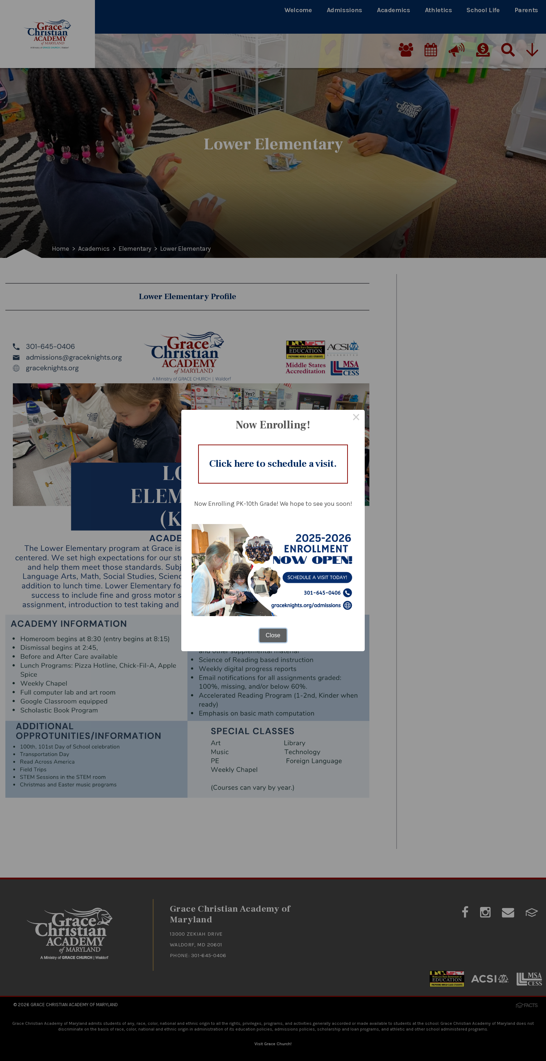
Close (273, 636)
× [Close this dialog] (356, 417)
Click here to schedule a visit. (273, 463)
